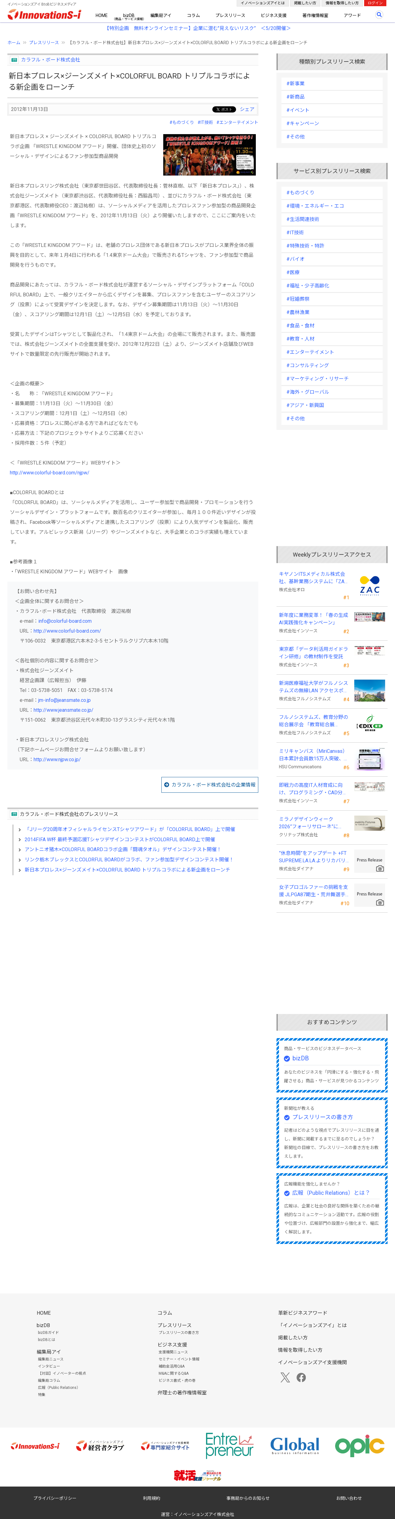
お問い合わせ (349, 1498)
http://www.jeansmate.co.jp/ (64, 710)
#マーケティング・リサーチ (317, 379)
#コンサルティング (307, 365)
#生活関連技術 (302, 219)
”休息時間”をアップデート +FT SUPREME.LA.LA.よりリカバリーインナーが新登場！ (313, 857)
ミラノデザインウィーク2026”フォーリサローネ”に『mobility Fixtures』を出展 (309, 823)
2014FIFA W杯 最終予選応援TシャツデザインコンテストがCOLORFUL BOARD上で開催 (120, 839)
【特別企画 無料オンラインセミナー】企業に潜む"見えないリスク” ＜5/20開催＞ (197, 28)
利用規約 (151, 1498)
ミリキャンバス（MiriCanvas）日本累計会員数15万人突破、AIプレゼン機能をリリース (313, 755)
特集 (41, 1395)
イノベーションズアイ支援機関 (312, 1362)
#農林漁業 (298, 312)
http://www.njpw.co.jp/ (57, 759)
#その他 (295, 137)
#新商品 (295, 97)
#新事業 (295, 84)
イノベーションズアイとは (263, 3)
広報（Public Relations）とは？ (331, 1193)
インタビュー (49, 1366)
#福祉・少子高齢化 (307, 286)
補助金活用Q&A (172, 1366)
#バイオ (295, 259)
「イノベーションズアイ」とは (312, 1325)
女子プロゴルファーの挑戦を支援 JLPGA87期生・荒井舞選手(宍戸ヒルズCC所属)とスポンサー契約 (313, 891)
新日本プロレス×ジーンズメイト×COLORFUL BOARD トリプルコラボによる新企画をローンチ (127, 870)
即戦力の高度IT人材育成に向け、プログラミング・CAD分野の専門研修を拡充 (313, 789)
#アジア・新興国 (305, 405)
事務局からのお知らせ (248, 1498)
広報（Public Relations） (59, 1387)
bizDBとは (46, 1340)
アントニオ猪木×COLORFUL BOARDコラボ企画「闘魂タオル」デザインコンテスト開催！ (123, 849)
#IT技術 (205, 122)
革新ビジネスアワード (302, 1313)
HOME (102, 15)
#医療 (293, 272)
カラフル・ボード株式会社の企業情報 (214, 785)
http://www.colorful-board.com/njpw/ (49, 473)
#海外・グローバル (307, 392)
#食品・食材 (300, 326)
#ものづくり (181, 122)
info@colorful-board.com (65, 621)
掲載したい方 (305, 3)
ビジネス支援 (274, 15)
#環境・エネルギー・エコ (315, 206)
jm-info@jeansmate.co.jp (64, 700)
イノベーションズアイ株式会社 (204, 1514)
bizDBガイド (48, 1332)
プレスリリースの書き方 (322, 1117)
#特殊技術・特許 (305, 246)
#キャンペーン (302, 123)
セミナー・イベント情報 (179, 1359)
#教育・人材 (300, 339)
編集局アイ (161, 15)
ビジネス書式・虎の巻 (177, 1380)
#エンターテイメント (237, 122)
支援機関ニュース (173, 1352)
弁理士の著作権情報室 (182, 1393)
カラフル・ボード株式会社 (50, 60)
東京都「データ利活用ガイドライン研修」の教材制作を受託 (313, 653)
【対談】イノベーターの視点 (62, 1373)
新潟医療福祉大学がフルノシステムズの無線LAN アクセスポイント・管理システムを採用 (313, 687)
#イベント (298, 110)
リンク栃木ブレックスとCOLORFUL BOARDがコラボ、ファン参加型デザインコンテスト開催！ (129, 860)
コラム (193, 15)
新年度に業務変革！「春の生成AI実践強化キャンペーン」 (313, 619)
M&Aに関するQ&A (174, 1373)
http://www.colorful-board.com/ (67, 631)
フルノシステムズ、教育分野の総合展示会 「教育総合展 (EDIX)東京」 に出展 (313, 721)
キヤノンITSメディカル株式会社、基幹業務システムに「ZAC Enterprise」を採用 (313, 578)
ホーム (13, 42)
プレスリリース (230, 15)
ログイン (375, 3)
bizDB (129, 15)
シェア (247, 109)
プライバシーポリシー (55, 1498)
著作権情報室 (315, 15)
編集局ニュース (51, 1359)
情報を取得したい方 (342, 3)
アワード (352, 15)
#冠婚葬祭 (298, 299)
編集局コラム (49, 1380)
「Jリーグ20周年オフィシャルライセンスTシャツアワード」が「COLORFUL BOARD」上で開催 (130, 829)
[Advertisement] (132, 933)
